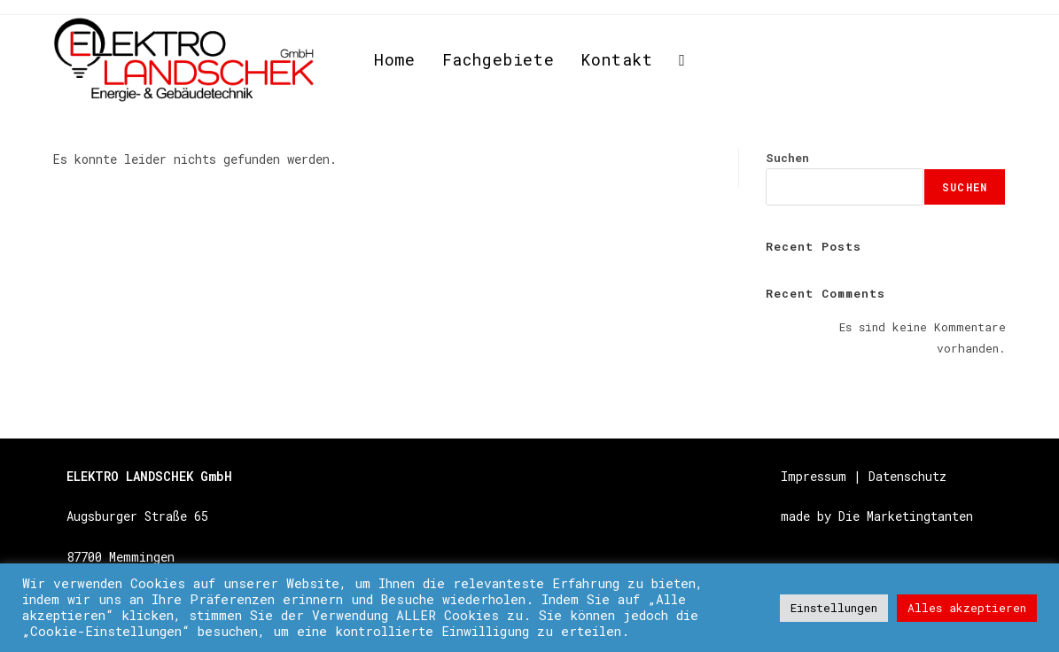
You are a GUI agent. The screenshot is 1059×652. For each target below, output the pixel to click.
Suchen (787, 158)
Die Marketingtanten (905, 516)
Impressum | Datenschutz (863, 476)
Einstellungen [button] (833, 608)
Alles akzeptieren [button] (966, 608)
